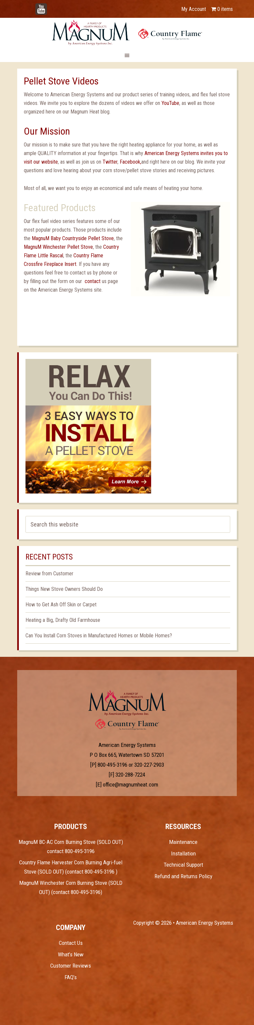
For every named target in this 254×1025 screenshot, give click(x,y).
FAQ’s (70, 977)
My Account (193, 9)
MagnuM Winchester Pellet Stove (58, 247)
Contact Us (71, 943)
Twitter (110, 162)
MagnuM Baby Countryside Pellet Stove (73, 238)
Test (127, 703)
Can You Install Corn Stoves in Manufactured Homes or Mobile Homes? (98, 635)
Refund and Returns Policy (183, 876)
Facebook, (130, 162)
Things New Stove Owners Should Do (64, 589)
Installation (183, 853)
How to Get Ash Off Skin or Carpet (61, 604)
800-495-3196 (112, 764)
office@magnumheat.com (130, 784)
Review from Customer (49, 573)
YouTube (51, 6)
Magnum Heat (127, 32)
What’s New (71, 954)
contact (93, 281)
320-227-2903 (149, 764)
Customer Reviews (70, 965)
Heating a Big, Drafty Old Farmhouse (62, 620)
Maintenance (183, 842)
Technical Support (183, 864)
